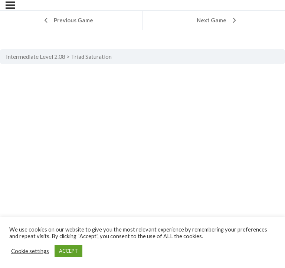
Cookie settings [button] (30, 251)
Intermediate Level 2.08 (35, 56)
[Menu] (10, 5)
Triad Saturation (91, 56)
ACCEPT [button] (68, 251)
